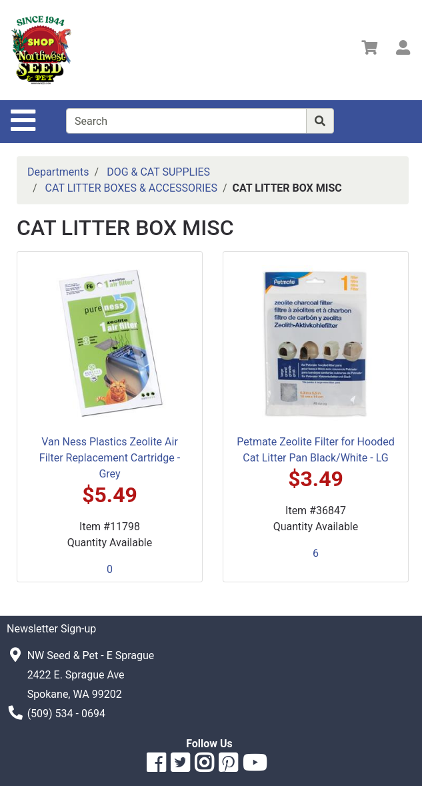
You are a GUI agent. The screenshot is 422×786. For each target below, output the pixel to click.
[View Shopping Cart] (369, 49)
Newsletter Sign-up (51, 628)
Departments (58, 172)
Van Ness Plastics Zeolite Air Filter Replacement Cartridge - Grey (109, 457)
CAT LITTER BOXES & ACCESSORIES (131, 188)
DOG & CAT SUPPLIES (158, 172)
